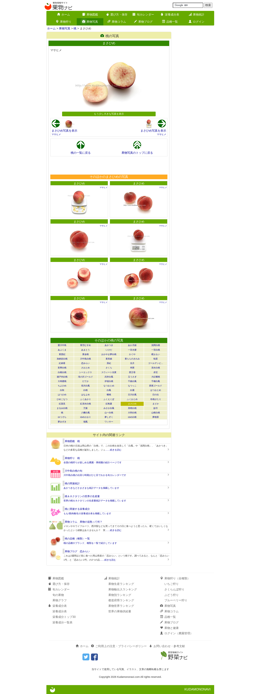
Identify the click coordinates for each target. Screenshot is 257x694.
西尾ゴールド (155, 385)
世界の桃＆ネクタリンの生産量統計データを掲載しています (95, 500)
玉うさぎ (132, 377)
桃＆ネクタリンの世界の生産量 (82, 496)
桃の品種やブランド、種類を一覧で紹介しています (90, 543)
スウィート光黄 (108, 372)
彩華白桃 (62, 367)
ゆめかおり (85, 417)
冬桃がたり (155, 399)
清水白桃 (155, 367)
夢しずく (109, 417)
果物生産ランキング (121, 583)
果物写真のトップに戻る (137, 152)
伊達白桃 (109, 381)
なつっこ (132, 385)
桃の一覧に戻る (81, 152)
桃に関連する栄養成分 (77, 508)
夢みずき (62, 421)
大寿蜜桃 (62, 381)
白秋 (62, 390)
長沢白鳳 (85, 385)
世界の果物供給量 (119, 611)
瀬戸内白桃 (62, 377)
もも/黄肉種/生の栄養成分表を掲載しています (87, 513)
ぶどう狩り (171, 594)
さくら (109, 367)
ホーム (63, 14)
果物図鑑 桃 (72, 441)
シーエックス (85, 372)
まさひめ (79, 183)
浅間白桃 (155, 345)
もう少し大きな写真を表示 (109, 113)
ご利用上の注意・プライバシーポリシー (119, 646)
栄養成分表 (170, 14)
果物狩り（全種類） (175, 578)
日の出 (155, 394)
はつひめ (62, 394)
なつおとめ (109, 385)
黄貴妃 (62, 354)
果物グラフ (59, 600)
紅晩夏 (109, 403)
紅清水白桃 (85, 403)
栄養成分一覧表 (62, 622)
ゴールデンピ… (155, 363)
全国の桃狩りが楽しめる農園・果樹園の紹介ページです (93, 462)
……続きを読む (113, 449)
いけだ (109, 350)
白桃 (85, 390)
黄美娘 (109, 359)
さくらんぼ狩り (174, 589)
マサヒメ (56, 134)
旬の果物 (58, 594)
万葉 (85, 408)
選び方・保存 (116, 14)
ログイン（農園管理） (176, 633)
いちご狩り (171, 583)
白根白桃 (62, 372)
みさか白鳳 (109, 408)
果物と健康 (169, 627)
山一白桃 (109, 412)
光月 (132, 363)
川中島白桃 (85, 359)
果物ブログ (143, 21)
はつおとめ (155, 390)
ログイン (196, 21)
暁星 (155, 359)
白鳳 (109, 390)
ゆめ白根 (132, 417)
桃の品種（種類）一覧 (77, 538)
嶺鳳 (85, 421)
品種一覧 (170, 21)
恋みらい (85, 363)
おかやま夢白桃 (108, 354)
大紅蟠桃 (155, 377)
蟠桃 (109, 394)
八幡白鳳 (85, 412)
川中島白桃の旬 (73, 470)
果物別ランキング (119, 594)
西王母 (132, 372)
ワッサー (109, 421)
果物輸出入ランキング (122, 589)
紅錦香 (62, 363)
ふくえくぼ (109, 399)
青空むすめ (85, 345)
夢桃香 (155, 417)
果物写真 (90, 21)
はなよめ (85, 394)
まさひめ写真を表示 (64, 130)
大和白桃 (132, 412)
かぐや (132, 354)
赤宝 (155, 372)
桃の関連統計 (72, 483)
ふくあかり (85, 399)
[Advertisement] (108, 165)
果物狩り (63, 21)
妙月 (155, 408)
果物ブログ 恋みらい (77, 551)
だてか (85, 381)
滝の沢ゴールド (85, 377)
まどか (155, 403)
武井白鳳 (109, 377)
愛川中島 (62, 345)
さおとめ (85, 367)
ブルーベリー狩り (175, 600)
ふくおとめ (132, 399)
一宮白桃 (155, 350)
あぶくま (62, 350)
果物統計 (196, 14)
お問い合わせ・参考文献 (167, 646)
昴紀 (109, 363)
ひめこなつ (62, 399)
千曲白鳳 (132, 381)
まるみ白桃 (62, 408)
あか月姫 (132, 345)
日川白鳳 (132, 394)
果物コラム (116, 21)
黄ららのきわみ (132, 359)
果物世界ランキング (121, 605)
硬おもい (155, 354)
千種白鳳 (155, 381)
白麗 (132, 390)
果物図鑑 (90, 14)
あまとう (85, 350)
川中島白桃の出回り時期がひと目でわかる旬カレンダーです (95, 475)
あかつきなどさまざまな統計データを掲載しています (91, 488)
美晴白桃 (132, 408)
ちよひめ (62, 385)
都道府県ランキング (121, 600)
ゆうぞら (62, 417)
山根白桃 (155, 412)
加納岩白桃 (62, 359)
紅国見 (62, 403)
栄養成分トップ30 (64, 616)
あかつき (109, 345)
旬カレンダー (143, 14)
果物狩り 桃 (72, 458)
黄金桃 (85, 354)
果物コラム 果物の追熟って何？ (83, 521)
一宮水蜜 (132, 350)
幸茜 (132, 367)
